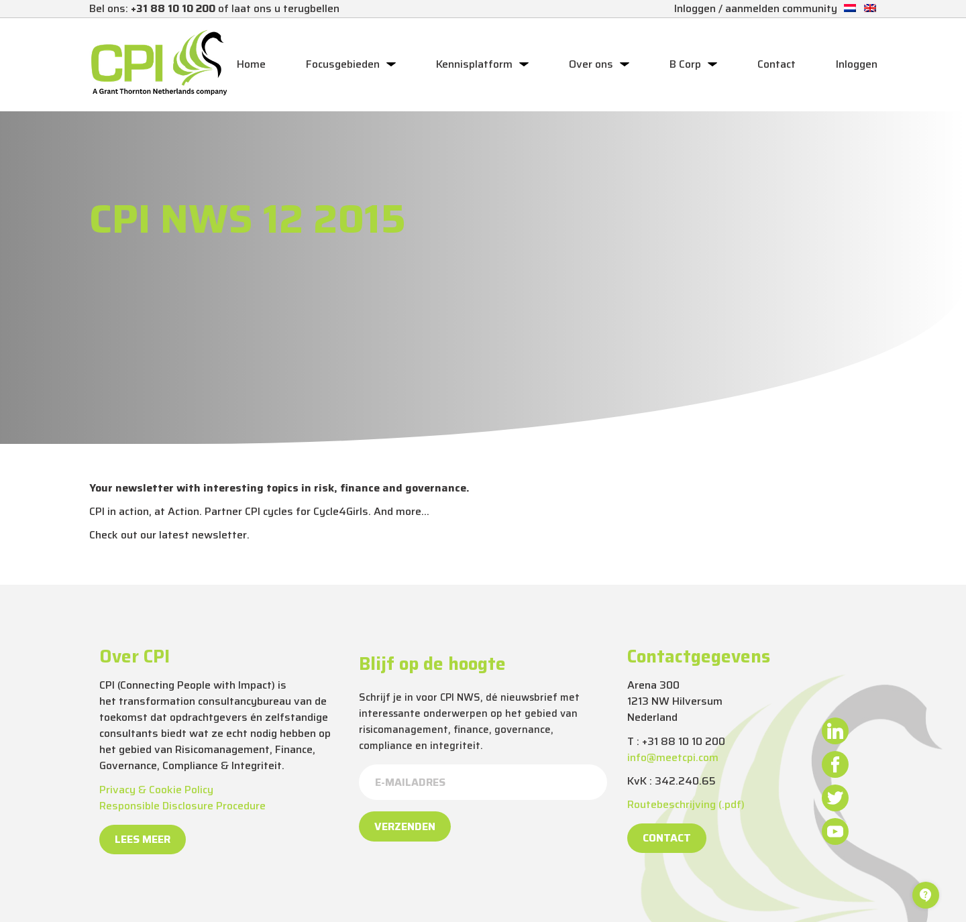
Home (251, 64)
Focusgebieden (343, 64)
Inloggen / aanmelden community (755, 8)
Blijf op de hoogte (432, 663)
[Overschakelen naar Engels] (870, 8)
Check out (113, 534)
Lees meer (142, 839)
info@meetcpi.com (672, 757)
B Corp (685, 64)
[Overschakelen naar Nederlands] (850, 8)
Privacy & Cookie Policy (156, 789)
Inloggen (856, 64)
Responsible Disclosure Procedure (182, 805)
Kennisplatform (474, 64)
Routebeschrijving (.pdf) (686, 804)
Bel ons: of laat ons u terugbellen (214, 8)
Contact (776, 64)
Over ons (591, 64)
